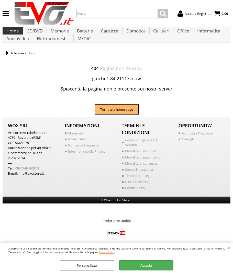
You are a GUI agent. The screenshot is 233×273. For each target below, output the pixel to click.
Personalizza (87, 265)
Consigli (188, 149)
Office (180, 34)
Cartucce (108, 34)
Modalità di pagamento (143, 167)
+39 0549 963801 (26, 177)
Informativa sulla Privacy (86, 161)
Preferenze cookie (117, 230)
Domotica (133, 34)
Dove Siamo (77, 149)
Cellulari (159, 34)
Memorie (59, 34)
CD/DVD (34, 34)
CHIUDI (228, 248)
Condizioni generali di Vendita (141, 153)
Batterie (83, 34)
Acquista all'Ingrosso (197, 143)
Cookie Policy (107, 252)
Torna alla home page (116, 119)
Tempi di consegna (139, 185)
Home (12, 34)
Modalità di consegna (141, 173)
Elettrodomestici (52, 46)
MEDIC (83, 46)
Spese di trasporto (139, 179)
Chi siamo (75, 143)
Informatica (205, 34)
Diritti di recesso (137, 191)
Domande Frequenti (83, 155)
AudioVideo (17, 46)
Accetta (146, 265)
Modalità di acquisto (140, 161)
